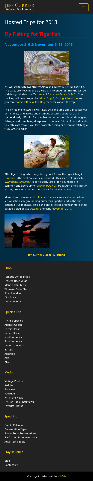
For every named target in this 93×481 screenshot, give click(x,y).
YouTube (9, 393)
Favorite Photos (13, 406)
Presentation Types (15, 429)
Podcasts (9, 389)
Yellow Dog (45, 98)
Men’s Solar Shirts (15, 285)
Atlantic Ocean (13, 324)
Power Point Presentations (20, 433)
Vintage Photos (13, 381)
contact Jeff (21, 102)
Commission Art (14, 301)
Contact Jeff (11, 465)
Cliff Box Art (11, 297)
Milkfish (61, 476)
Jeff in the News (13, 397)
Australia (9, 353)
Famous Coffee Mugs (17, 276)
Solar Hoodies (12, 293)
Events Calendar (14, 425)
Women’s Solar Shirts (17, 289)
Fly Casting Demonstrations (20, 437)
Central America (14, 345)
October (34, 208)
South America (13, 341)
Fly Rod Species (13, 320)
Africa (7, 362)
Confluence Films (43, 197)
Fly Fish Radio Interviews (19, 401)
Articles (8, 385)
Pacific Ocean (12, 329)
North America (13, 337)
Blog (7, 460)
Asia (6, 357)
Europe (8, 349)
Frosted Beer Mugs (15, 281)
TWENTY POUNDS (46, 185)
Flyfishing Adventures (65, 98)
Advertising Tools (14, 441)
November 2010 (61, 208)
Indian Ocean (12, 333)
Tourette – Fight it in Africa (62, 94)
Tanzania (38, 94)
